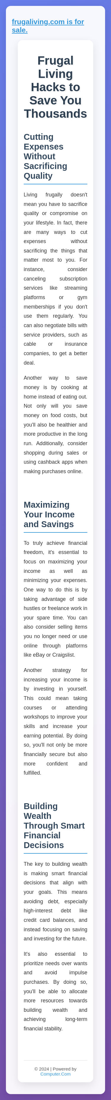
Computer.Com (55, 1073)
